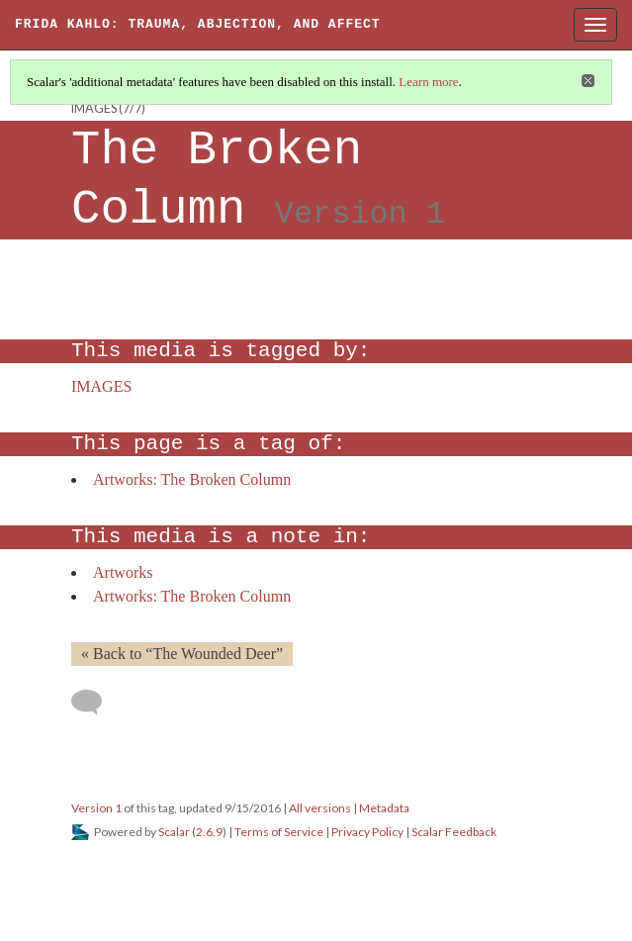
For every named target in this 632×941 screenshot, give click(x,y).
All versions (320, 807)
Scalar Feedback (454, 831)
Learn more (428, 81)
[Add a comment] (95, 702)
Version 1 (96, 807)
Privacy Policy (367, 831)
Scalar (174, 831)
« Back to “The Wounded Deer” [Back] (182, 653)
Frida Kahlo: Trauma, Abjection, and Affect (198, 24)
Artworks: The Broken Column (192, 479)
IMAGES (94, 108)
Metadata (384, 807)
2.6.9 (209, 831)
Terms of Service (278, 831)
